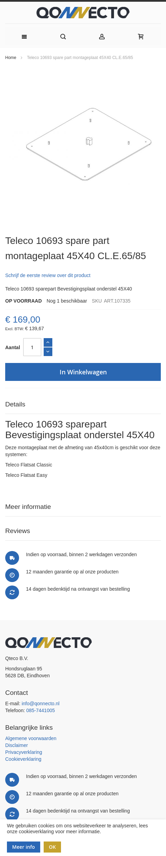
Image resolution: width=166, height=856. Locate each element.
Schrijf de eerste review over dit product (47, 275)
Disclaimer (16, 745)
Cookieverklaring (23, 759)
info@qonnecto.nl (40, 703)
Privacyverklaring (23, 752)
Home (10, 57)
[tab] (83, 404)
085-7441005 (40, 710)
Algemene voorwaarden (30, 738)
